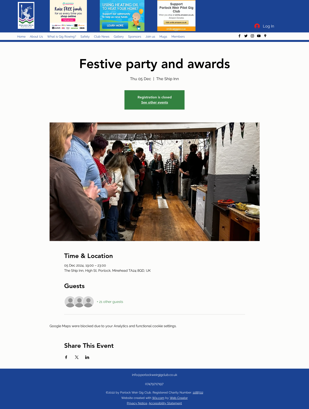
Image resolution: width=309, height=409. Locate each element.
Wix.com (158, 398)
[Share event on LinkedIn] (87, 357)
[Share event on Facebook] (66, 357)
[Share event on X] (77, 357)
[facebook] (239, 36)
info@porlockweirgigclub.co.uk (154, 375)
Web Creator (179, 398)
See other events (154, 102)
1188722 (198, 392)
